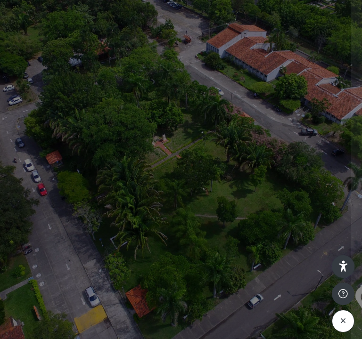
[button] (343, 266)
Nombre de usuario (210, 148)
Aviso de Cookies (262, 322)
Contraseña (198, 193)
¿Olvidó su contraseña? (314, 235)
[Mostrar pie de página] (343, 293)
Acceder (262, 262)
